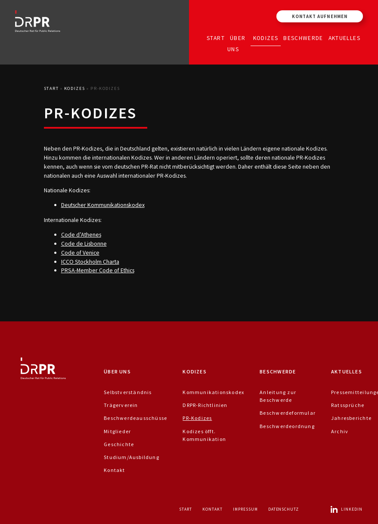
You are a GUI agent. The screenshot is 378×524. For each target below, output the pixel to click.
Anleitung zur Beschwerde (278, 396)
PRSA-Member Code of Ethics (97, 270)
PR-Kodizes (197, 418)
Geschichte (119, 444)
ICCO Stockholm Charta (90, 261)
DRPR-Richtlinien (205, 405)
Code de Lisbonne (84, 243)
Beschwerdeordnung (287, 426)
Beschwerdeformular (288, 413)
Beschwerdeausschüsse (135, 418)
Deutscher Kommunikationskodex (103, 205)
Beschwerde (303, 37)
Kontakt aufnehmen (319, 16)
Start (216, 37)
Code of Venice (80, 252)
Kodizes (265, 37)
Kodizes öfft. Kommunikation (204, 435)
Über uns (236, 43)
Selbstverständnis (128, 392)
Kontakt (114, 470)
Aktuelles (344, 37)
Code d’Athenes (81, 234)
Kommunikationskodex (213, 392)
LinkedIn (346, 509)
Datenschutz (283, 509)
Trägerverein (121, 405)
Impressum (245, 509)
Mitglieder (117, 431)
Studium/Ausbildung (131, 457)
